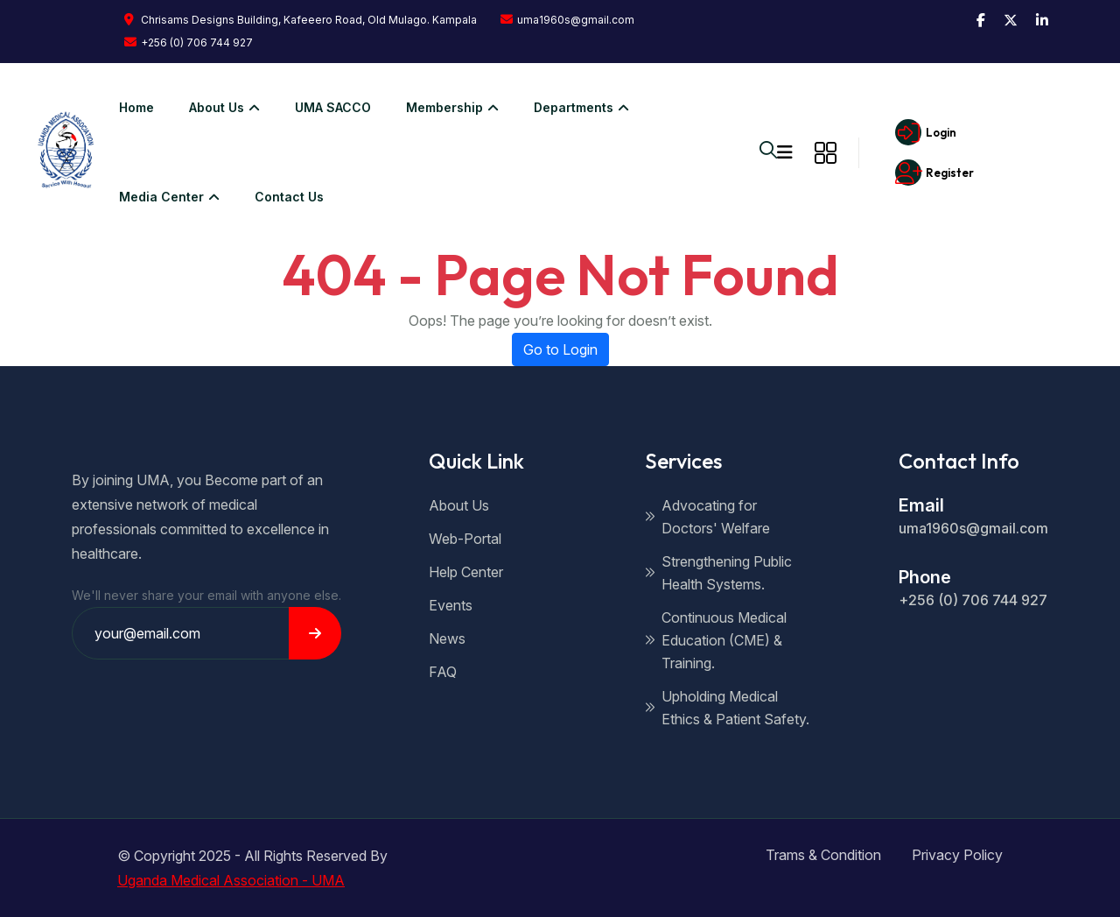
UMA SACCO (322, 107)
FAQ (443, 672)
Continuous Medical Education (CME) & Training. (716, 640)
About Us (459, 505)
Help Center (466, 572)
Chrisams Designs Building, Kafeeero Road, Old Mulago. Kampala (300, 19)
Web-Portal (465, 538)
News (447, 638)
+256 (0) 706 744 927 (188, 42)
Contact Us (278, 196)
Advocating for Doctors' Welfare (707, 517)
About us (213, 107)
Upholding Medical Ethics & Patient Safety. (727, 708)
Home (126, 107)
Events (450, 605)
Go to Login (560, 349)
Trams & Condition (823, 855)
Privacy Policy (957, 855)
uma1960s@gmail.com (567, 19)
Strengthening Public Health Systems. (718, 573)
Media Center (158, 196)
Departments (571, 107)
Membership (442, 107)
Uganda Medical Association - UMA (231, 880)
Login (922, 132)
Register (931, 172)
